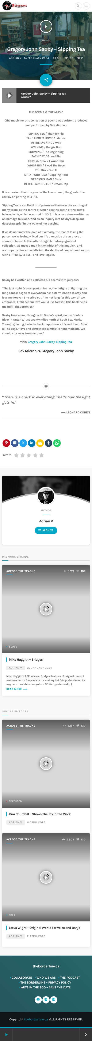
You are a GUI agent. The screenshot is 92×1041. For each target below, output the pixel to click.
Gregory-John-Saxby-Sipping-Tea (50, 342)
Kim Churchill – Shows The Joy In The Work (40, 814)
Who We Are (46, 978)
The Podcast (70, 978)
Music (46, 40)
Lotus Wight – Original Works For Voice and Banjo (44, 928)
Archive (46, 530)
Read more (17, 689)
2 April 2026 (36, 936)
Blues (13, 646)
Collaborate (22, 978)
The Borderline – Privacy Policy (45, 982)
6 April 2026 (36, 822)
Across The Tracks (20, 571)
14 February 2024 (36, 58)
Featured (15, 801)
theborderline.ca (36, 1019)
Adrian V (15, 58)
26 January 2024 (39, 668)
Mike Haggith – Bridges (26, 659)
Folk (12, 915)
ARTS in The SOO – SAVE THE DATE (45, 987)
